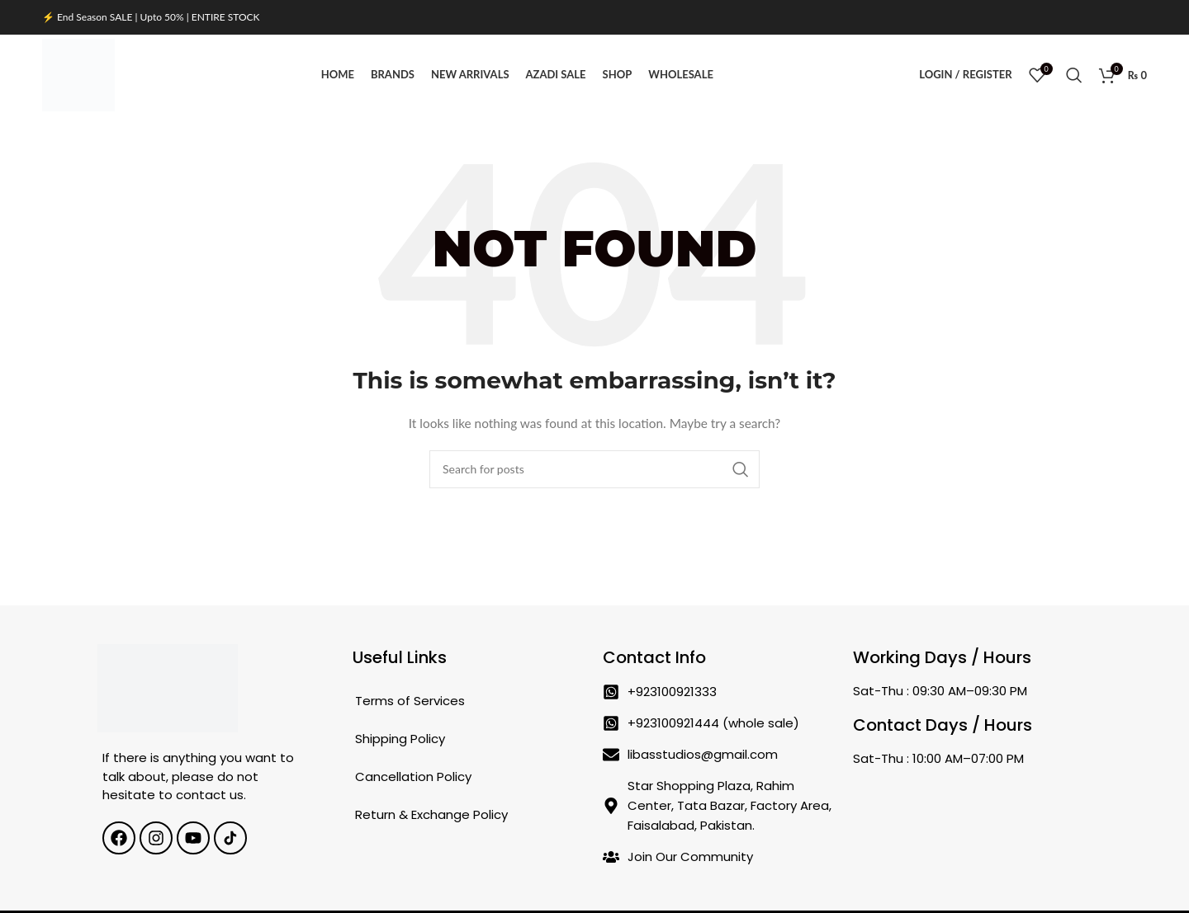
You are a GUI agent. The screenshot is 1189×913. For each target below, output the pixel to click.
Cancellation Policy (413, 778)
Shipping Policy (400, 740)
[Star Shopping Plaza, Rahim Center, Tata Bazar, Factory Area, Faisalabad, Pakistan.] (970, 816)
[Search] (1074, 75)
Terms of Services (410, 702)
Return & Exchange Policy (431, 816)
